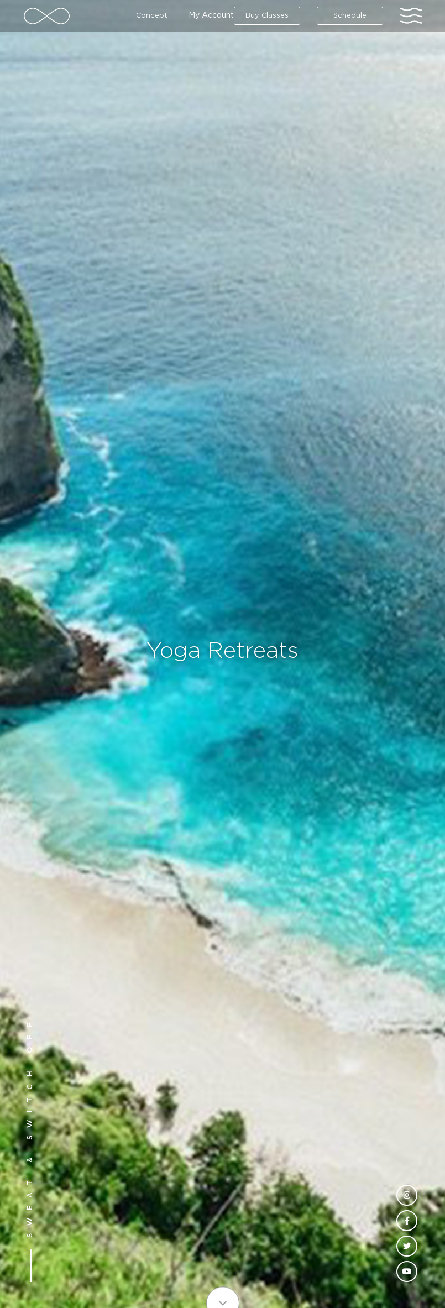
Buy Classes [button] (267, 16)
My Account (211, 15)
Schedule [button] (350, 16)
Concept (151, 16)
